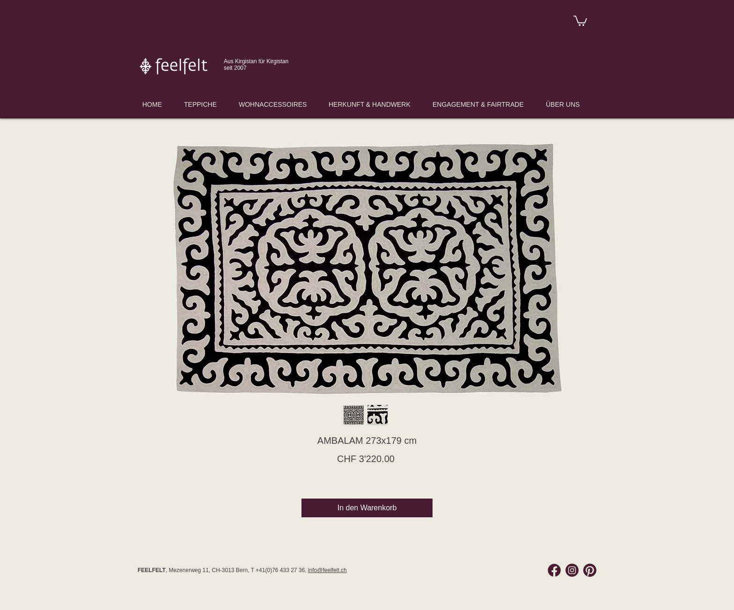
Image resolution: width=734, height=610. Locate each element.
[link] (580, 20)
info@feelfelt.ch (327, 570)
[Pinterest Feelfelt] (589, 570)
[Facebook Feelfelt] (554, 570)
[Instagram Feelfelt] (572, 570)
